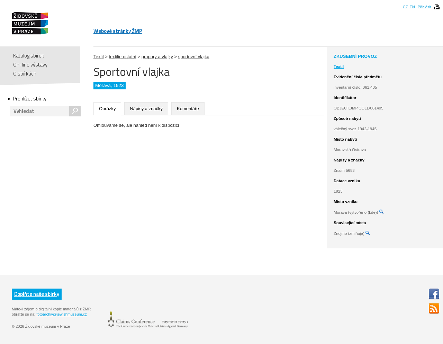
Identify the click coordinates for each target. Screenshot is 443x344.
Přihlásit (424, 7)
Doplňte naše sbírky (36, 294)
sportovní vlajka (193, 56)
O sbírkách (24, 74)
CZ (405, 7)
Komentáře (188, 108)
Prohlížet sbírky (29, 99)
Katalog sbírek (28, 56)
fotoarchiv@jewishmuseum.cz (61, 314)
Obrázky (107, 108)
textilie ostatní (122, 56)
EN (412, 7)
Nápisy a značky (146, 108)
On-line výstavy (30, 65)
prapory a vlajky (157, 56)
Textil (98, 56)
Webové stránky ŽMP (117, 31)
